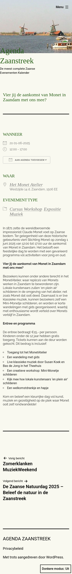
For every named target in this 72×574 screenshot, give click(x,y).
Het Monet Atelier (26, 184)
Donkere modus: (55, 568)
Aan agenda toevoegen (26, 159)
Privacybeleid (13, 548)
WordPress (54, 557)
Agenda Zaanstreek (26, 538)
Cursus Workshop (26, 209)
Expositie (52, 209)
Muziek (16, 214)
